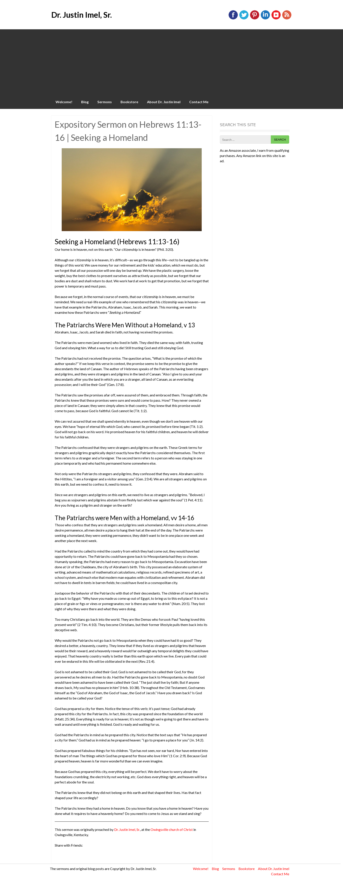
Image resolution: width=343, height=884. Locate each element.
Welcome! (64, 102)
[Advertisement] (171, 62)
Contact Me (198, 102)
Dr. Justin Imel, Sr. (81, 14)
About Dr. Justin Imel (163, 102)
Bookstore (129, 102)
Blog (85, 102)
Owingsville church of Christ (171, 829)
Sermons (104, 102)
